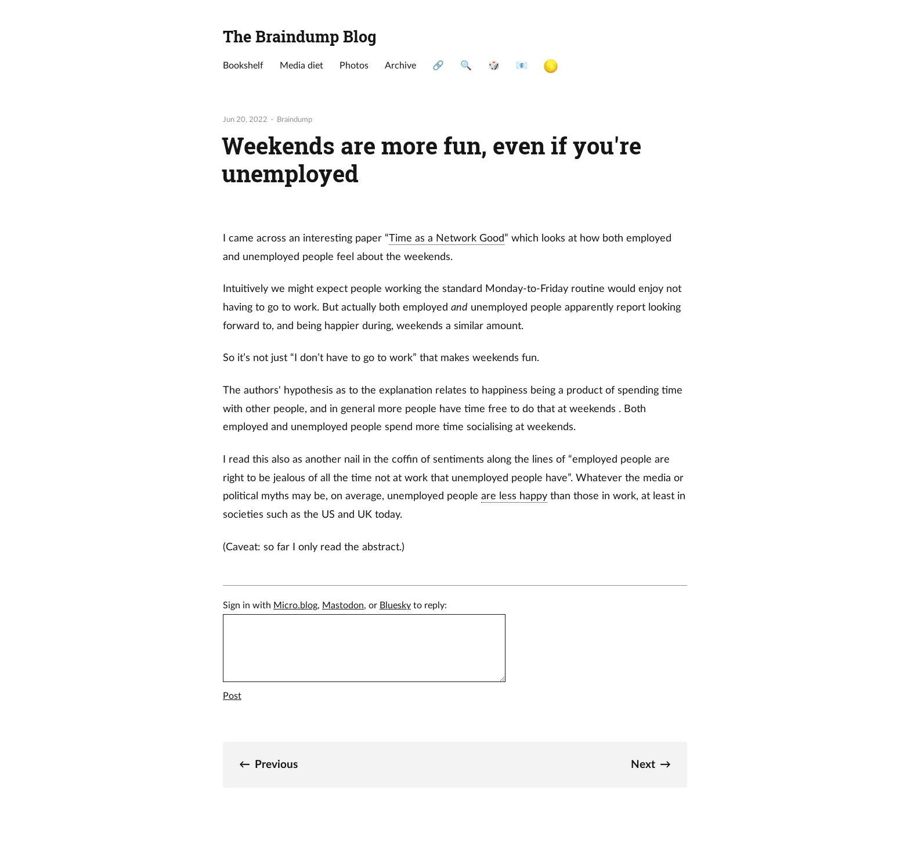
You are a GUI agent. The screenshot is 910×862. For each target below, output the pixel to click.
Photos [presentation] (354, 65)
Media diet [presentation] (301, 65)
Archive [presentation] (400, 65)
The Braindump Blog (299, 36)
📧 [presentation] (522, 65)
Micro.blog (295, 605)
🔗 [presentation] (438, 65)
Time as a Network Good (446, 238)
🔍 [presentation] (466, 65)
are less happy (514, 496)
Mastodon (343, 605)
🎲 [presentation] (494, 65)
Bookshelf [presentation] (243, 65)
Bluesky (395, 605)
